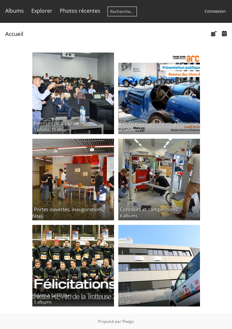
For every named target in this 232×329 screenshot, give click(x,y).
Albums (14, 10)
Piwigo (128, 321)
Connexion (215, 11)
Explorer (41, 10)
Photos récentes (80, 10)
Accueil (14, 34)
